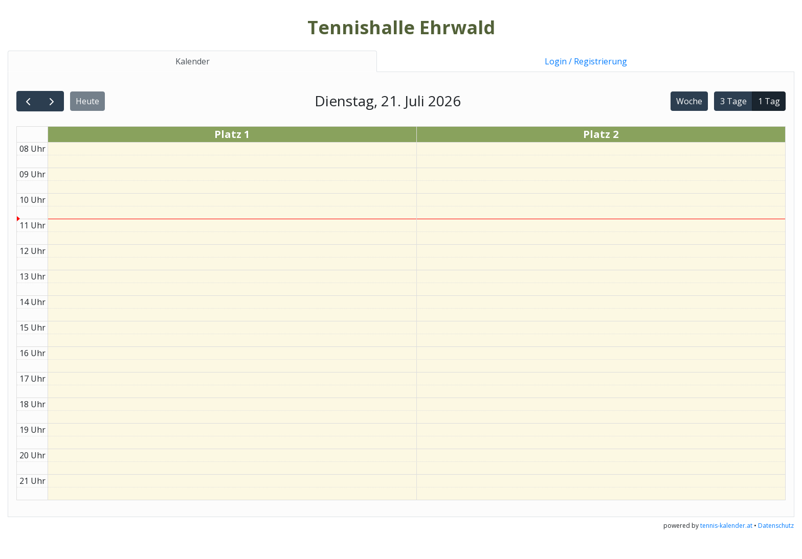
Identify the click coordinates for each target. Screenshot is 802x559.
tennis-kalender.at (726, 525)
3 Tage (733, 101)
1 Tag (769, 101)
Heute (87, 101)
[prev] (28, 101)
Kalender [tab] (192, 61)
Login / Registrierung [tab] (586, 61)
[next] (52, 101)
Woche (689, 101)
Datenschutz (776, 525)
